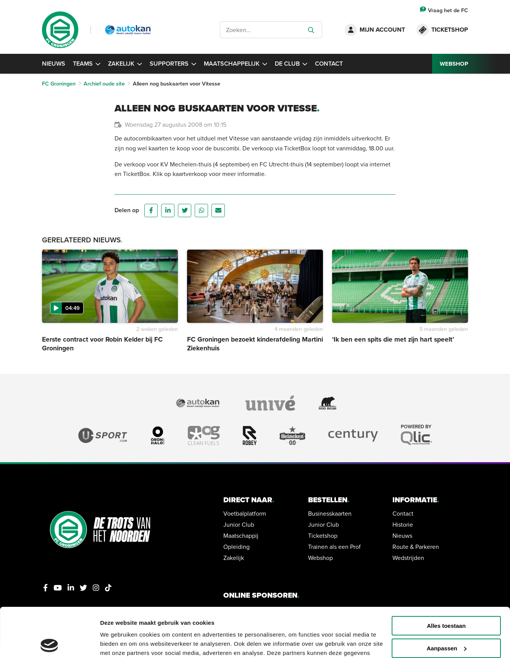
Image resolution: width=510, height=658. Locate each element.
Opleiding (236, 546)
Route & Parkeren (415, 546)
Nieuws (53, 63)
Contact (329, 63)
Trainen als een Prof (334, 546)
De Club (291, 63)
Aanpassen (446, 599)
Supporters (173, 63)
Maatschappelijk (235, 63)
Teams (86, 63)
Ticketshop (322, 535)
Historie (402, 524)
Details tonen (118, 643)
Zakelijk (125, 63)
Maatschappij (240, 535)
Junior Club (238, 524)
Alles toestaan (446, 576)
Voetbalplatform (244, 513)
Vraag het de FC (444, 10)
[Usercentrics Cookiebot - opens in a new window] (49, 643)
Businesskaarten (330, 513)
